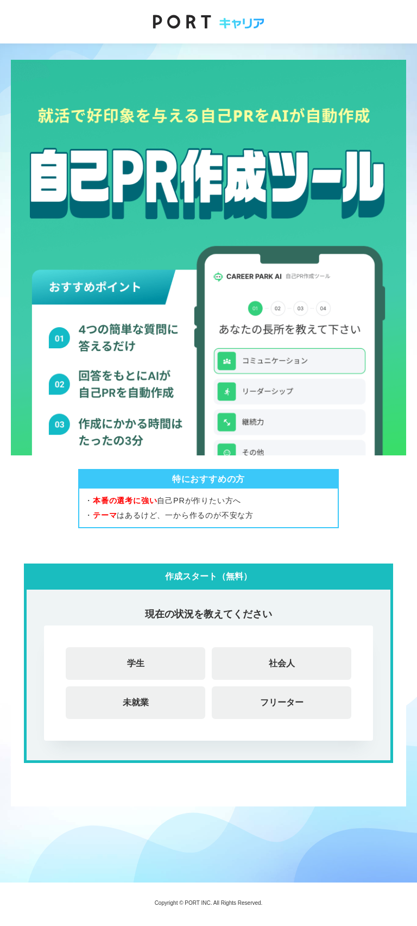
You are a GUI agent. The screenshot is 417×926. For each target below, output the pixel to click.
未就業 (136, 702)
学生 (135, 663)
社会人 (282, 663)
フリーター (282, 702)
